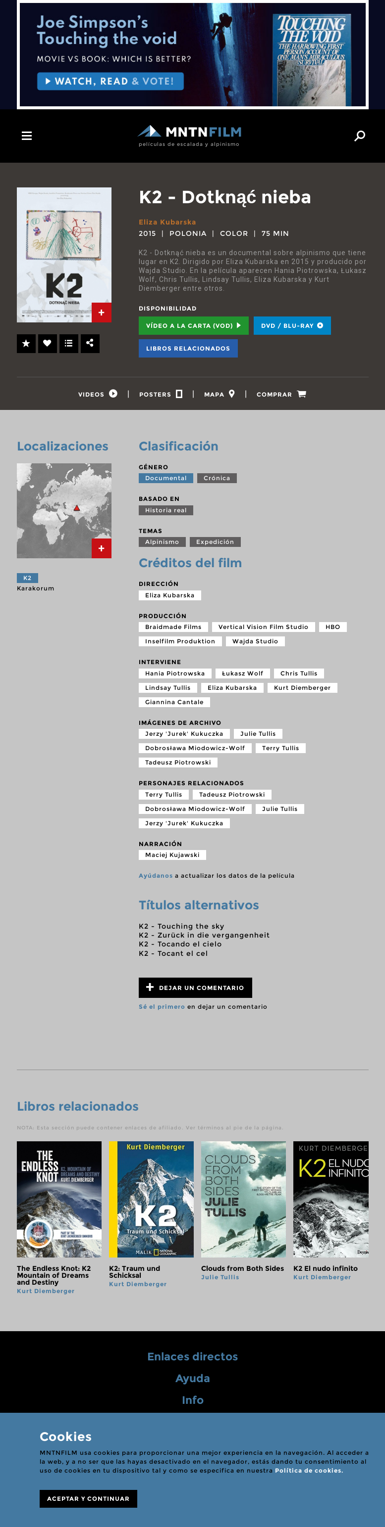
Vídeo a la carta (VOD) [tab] (193, 325)
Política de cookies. (309, 1470)
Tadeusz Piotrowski (178, 763)
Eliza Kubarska (167, 222)
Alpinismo (162, 542)
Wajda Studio (255, 642)
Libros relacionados (188, 348)
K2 (27, 579)
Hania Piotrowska (175, 673)
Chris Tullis (299, 673)
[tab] (101, 312)
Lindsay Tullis (168, 688)
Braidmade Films (173, 627)
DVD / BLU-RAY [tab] (292, 325)
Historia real (166, 510)
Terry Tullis (280, 749)
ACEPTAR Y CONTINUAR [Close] (88, 1498)
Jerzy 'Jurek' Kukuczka (184, 734)
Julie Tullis (258, 734)
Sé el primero (162, 1007)
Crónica (217, 479)
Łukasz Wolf (243, 673)
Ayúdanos (156, 876)
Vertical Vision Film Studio (264, 627)
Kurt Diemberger (302, 688)
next (360, 1222)
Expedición (215, 542)
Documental (166, 479)
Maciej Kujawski (172, 855)
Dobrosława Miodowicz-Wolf (195, 749)
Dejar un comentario (195, 988)
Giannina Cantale (174, 702)
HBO (333, 627)
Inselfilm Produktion (180, 642)
